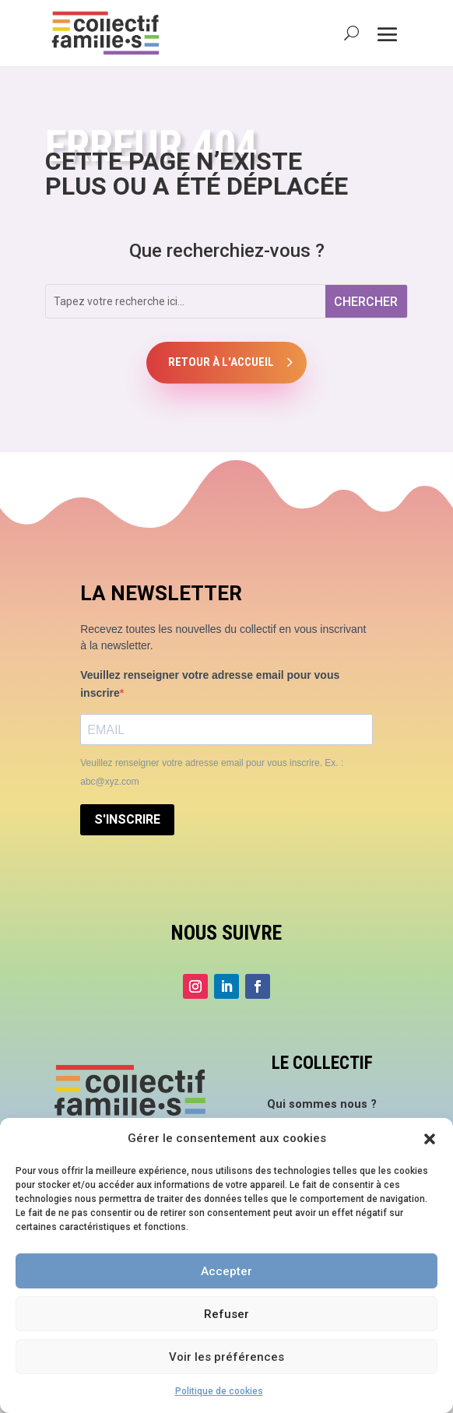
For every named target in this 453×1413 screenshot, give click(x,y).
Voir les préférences (226, 1357)
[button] (429, 1139)
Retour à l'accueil (221, 362)
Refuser (226, 1314)
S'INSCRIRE (127, 819)
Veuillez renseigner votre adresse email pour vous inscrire (209, 684)
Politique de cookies (219, 1391)
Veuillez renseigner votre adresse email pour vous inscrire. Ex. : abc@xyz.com (211, 772)
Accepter (226, 1271)
